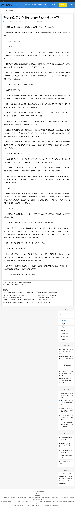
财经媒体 (46, 4)
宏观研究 (34, 4)
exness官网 (68, 473)
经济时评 (53, 4)
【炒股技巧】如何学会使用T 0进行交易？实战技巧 (67, 402)
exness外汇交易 (65, 478)
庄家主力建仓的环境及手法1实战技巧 (47, 295)
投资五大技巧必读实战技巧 (44, 299)
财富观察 (27, 4)
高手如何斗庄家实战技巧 (44, 302)
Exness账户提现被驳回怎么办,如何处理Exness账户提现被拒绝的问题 (21, 292)
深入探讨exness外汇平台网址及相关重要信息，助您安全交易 (66, 373)
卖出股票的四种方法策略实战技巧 (12, 297)
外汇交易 (21, 4)
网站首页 (15, 4)
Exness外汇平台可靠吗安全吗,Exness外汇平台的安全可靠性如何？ (20, 302)
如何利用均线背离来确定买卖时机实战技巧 (48, 292)
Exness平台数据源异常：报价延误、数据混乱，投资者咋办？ (66, 358)
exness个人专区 (63, 476)
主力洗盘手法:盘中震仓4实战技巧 (46, 297)
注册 (62, 4)
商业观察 (40, 4)
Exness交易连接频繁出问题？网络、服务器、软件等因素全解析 (66, 380)
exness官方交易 (68, 480)
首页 (6, 11)
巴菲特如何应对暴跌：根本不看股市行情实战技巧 (19, 282)
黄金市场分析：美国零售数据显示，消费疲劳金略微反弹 (67, 395)
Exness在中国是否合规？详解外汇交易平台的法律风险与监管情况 (67, 409)
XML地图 (37, 493)
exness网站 (62, 473)
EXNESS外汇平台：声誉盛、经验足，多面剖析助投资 (66, 365)
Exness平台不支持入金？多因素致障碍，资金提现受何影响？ (66, 351)
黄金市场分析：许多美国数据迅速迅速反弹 (14, 295)
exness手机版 (62, 483)
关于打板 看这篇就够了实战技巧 (15, 284)
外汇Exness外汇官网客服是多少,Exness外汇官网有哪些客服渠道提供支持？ (22, 299)
